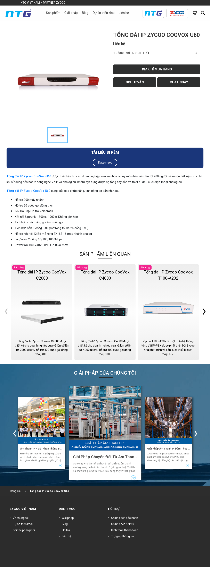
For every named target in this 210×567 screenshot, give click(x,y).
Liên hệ (124, 13)
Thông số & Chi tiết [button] (131, 53)
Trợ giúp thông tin (122, 536)
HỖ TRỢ (114, 509)
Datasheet (105, 162)
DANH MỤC (67, 509)
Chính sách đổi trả (122, 524)
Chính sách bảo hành (124, 518)
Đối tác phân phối (24, 530)
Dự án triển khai (103, 13)
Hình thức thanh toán (124, 530)
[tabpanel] (57, 78)
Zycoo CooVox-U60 (37, 191)
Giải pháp (68, 518)
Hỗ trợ (66, 530)
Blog (85, 13)
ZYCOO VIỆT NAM (23, 509)
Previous (6, 312)
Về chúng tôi (21, 518)
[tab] (57, 135)
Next (204, 312)
